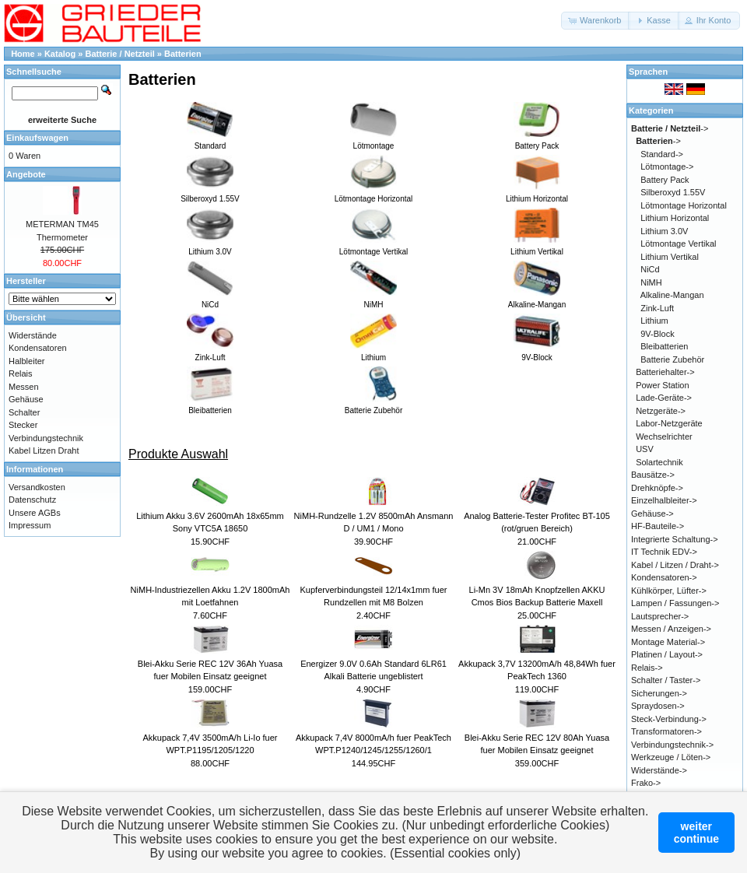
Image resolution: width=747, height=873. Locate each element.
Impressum (30, 525)
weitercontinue (696, 832)
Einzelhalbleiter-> (664, 500)
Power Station (662, 385)
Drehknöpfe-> (657, 488)
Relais (21, 373)
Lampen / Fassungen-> (675, 603)
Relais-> (647, 667)
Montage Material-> (668, 642)
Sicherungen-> (659, 693)
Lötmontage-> (666, 166)
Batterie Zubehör (672, 359)
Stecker (23, 424)
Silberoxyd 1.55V (672, 192)
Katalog (59, 53)
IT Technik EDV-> (664, 551)
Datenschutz (32, 499)
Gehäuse (26, 399)
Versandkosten (37, 487)
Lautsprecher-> (660, 616)
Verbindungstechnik (46, 438)
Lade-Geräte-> (664, 397)
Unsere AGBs (35, 512)
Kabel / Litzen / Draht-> (675, 565)
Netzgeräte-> (661, 410)
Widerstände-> (659, 770)
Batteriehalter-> (665, 372)
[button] (595, 21)
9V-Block (657, 333)
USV (645, 449)
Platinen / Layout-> (667, 654)
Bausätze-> (653, 474)
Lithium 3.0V (664, 231)
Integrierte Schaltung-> (674, 539)
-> (669, 128)
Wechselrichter (664, 436)
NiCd (649, 269)
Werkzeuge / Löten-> (670, 757)
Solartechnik (659, 462)
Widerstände (33, 335)
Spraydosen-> (658, 705)
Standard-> (661, 154)
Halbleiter (26, 361)
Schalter (24, 412)
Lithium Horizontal (674, 218)
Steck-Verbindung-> (669, 719)
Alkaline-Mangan (672, 295)
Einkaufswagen (37, 137)
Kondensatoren (38, 347)
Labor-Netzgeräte (669, 423)
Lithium (654, 320)
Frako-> (646, 782)
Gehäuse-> (652, 513)
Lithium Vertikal (669, 256)
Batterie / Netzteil (120, 53)
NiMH (651, 282)
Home (23, 53)
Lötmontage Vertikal (678, 243)
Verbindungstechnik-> (672, 744)
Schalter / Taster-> (665, 680)
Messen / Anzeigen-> (671, 628)
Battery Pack (664, 179)
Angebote (26, 174)
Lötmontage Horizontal (683, 205)
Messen (24, 386)
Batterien (183, 53)
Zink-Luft (657, 308)
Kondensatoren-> (664, 577)
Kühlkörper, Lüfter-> (669, 590)
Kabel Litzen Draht (44, 450)
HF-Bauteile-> (657, 526)
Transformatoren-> (666, 731)
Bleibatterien (664, 346)
